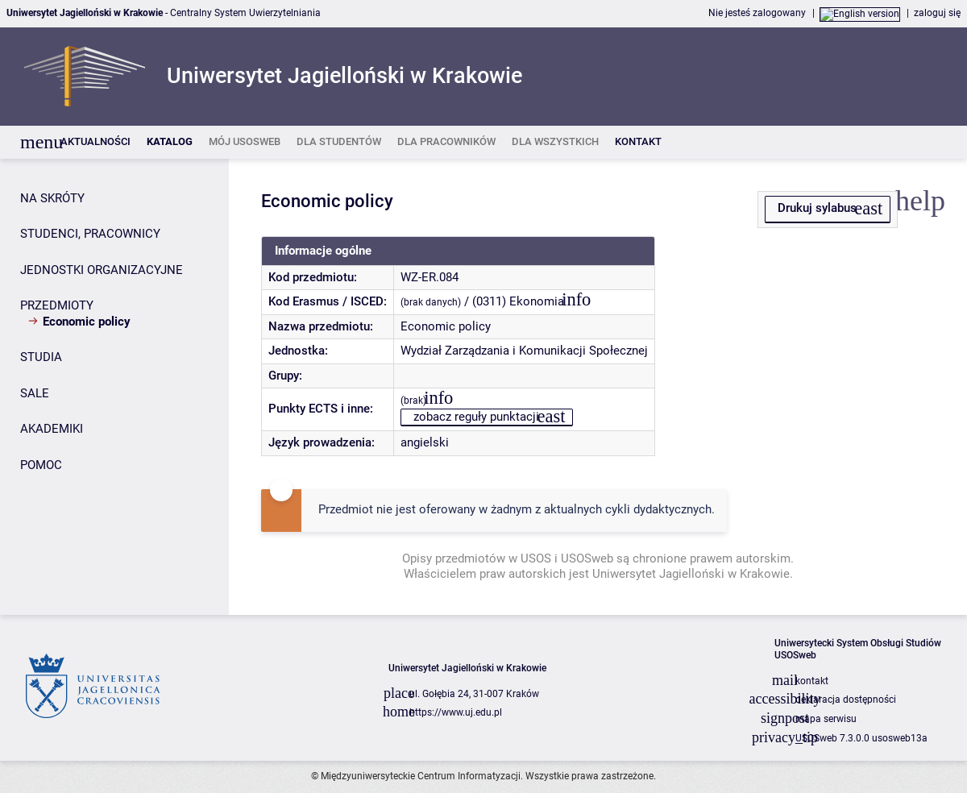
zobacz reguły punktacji (476, 416)
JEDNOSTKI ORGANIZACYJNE (101, 270)
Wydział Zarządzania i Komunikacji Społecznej (524, 350)
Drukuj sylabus (817, 208)
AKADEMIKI (51, 428)
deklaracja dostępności (845, 699)
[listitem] (95, 142)
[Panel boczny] (114, 387)
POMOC (41, 465)
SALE (34, 393)
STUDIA (41, 357)
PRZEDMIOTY (56, 305)
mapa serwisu (826, 718)
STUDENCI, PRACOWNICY (90, 233)
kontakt (811, 681)
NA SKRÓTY (52, 198)
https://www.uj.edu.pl (455, 712)
